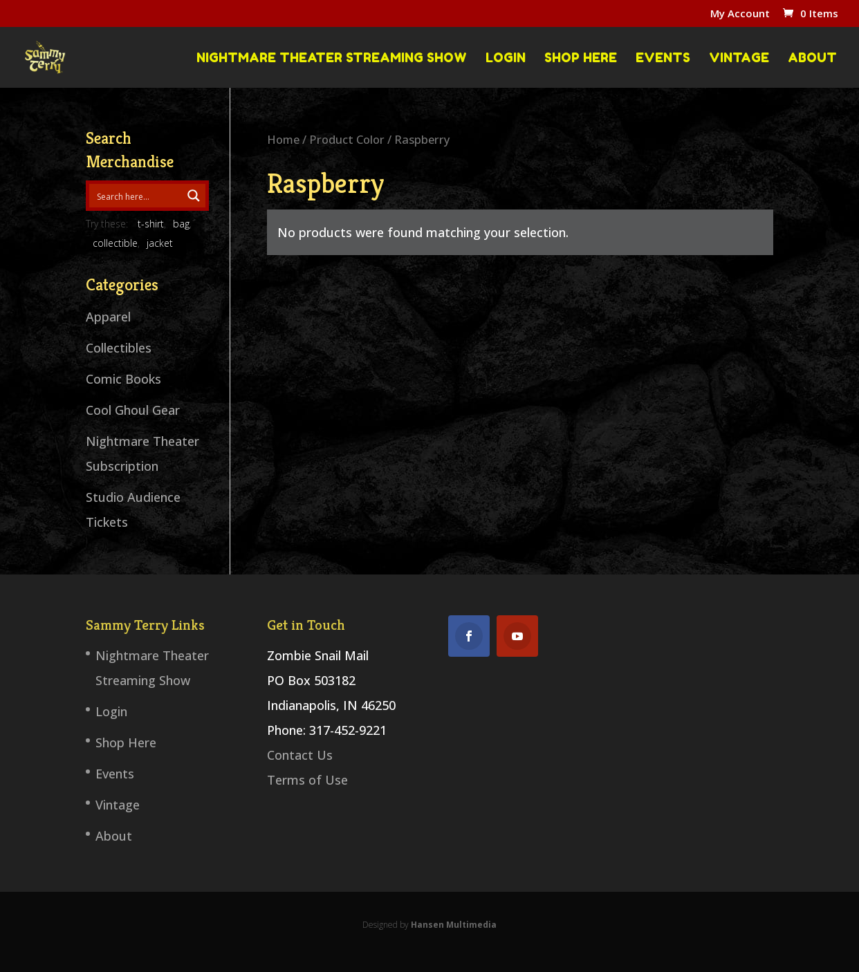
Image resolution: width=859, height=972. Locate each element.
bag (181, 223)
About (812, 58)
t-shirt (151, 223)
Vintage (739, 58)
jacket (160, 243)
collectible (115, 243)
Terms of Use (307, 780)
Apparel (108, 316)
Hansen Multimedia (454, 925)
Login (506, 58)
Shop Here (580, 58)
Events (663, 58)
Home (283, 139)
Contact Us (300, 755)
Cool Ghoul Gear (133, 410)
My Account (740, 14)
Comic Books (123, 379)
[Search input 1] (138, 195)
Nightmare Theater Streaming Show (331, 58)
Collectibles (118, 347)
